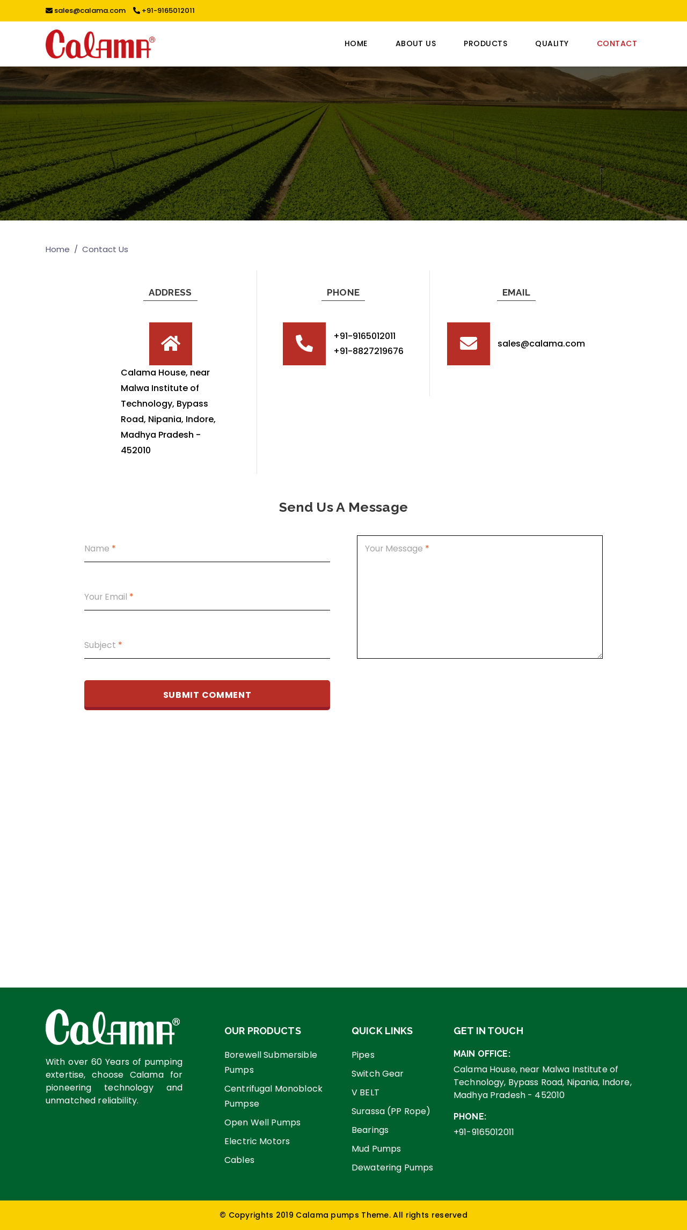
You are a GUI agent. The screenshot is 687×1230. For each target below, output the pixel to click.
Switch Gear (378, 1073)
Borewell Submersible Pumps (270, 1062)
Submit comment (207, 695)
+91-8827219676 (368, 351)
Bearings (370, 1130)
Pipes (363, 1055)
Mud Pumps (376, 1149)
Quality (551, 43)
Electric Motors (257, 1141)
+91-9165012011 (164, 10)
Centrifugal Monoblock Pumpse (273, 1096)
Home (356, 43)
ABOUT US (416, 43)
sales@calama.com (86, 10)
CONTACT (617, 43)
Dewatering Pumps (392, 1167)
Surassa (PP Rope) (391, 1111)
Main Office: (482, 1054)
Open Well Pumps (262, 1122)
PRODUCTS (485, 43)
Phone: (470, 1116)
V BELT (365, 1092)
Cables (239, 1160)
